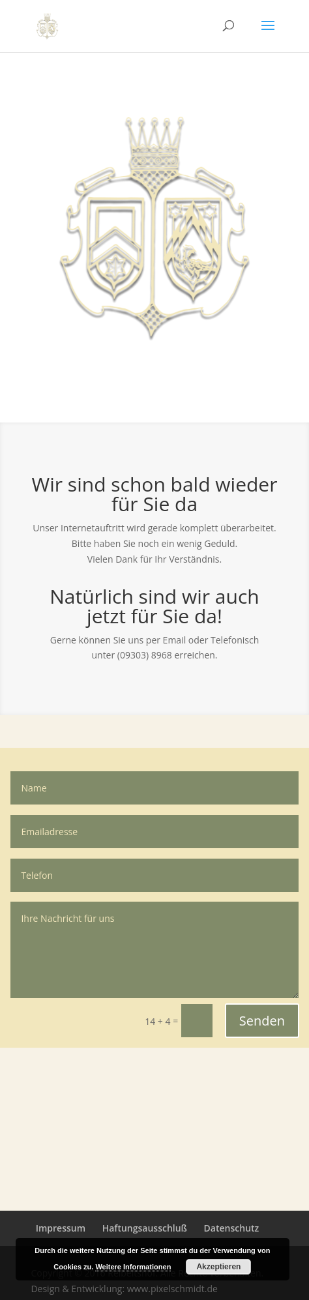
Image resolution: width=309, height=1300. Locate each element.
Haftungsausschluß (144, 1228)
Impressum (60, 1228)
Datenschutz (231, 1228)
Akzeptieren (218, 1266)
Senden (262, 1020)
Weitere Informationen (133, 1267)
